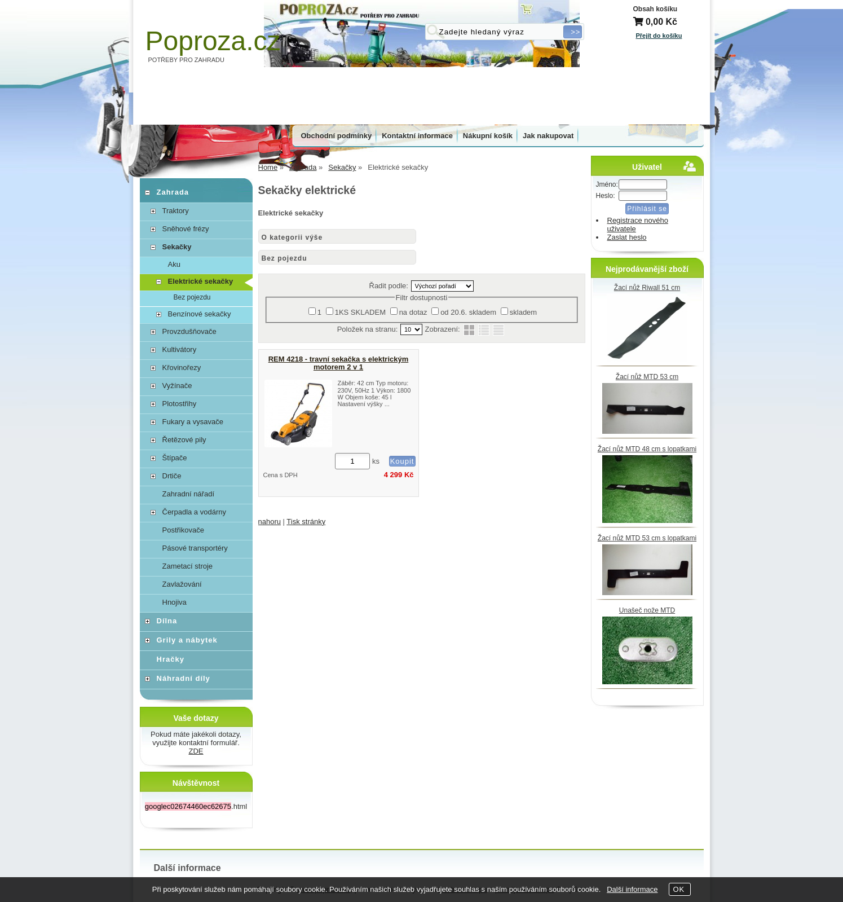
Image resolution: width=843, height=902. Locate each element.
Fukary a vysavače (192, 421)
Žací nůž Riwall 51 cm (647, 288)
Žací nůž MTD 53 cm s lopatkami (647, 538)
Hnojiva (174, 602)
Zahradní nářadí (188, 494)
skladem (523, 312)
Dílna (167, 621)
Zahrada (173, 192)
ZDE (196, 751)
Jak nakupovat (548, 135)
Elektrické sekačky (200, 281)
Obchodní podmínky (336, 135)
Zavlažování (182, 584)
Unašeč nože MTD (647, 610)
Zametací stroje (187, 566)
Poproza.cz (213, 41)
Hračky (170, 659)
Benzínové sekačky (199, 314)
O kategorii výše (292, 237)
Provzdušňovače (189, 331)
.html (196, 806)
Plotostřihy (179, 403)
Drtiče (172, 476)
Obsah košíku (655, 9)
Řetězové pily (184, 439)
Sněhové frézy (185, 229)
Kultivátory (179, 349)
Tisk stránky (305, 521)
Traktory (175, 210)
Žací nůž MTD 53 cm (647, 377)
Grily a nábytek (187, 640)
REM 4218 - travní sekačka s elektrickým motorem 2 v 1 (338, 363)
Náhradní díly (183, 678)
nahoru (269, 521)
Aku (174, 264)
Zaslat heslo (627, 237)
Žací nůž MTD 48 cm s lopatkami (647, 449)
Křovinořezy (181, 367)
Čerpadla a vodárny (194, 512)
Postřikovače (183, 530)
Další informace (632, 889)
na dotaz (413, 312)
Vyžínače (177, 385)
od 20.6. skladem (468, 312)
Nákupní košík (488, 135)
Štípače (174, 458)
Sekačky (177, 247)
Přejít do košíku (659, 35)
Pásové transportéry (195, 548)
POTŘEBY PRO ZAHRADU (186, 59)
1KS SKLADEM (360, 312)
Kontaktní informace (417, 135)
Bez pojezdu (284, 258)
